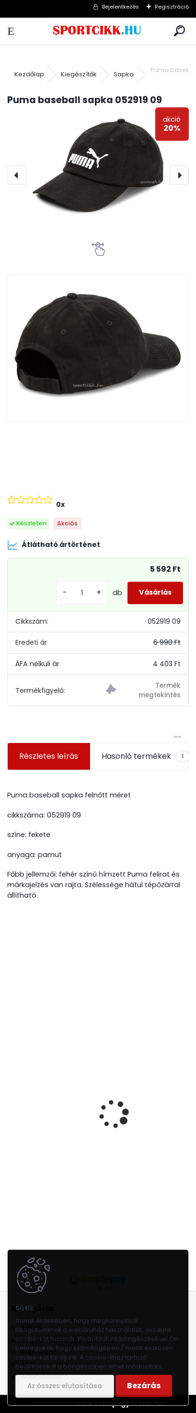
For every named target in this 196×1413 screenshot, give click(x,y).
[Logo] (98, 31)
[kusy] (82, 593)
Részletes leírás (48, 756)
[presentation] (16, 175)
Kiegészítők (79, 74)
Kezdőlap (29, 74)
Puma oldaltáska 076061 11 (64, 1165)
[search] (179, 31)
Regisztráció (172, 6)
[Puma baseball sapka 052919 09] (98, 165)
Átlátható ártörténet (53, 545)
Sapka (124, 74)
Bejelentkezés (120, 6)
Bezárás (144, 1385)
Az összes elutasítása (64, 1386)
